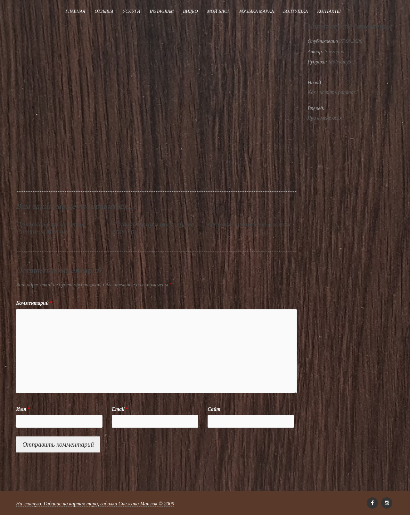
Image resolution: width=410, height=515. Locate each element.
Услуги (131, 11)
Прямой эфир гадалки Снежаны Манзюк (49, 228)
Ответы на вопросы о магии (249, 224)
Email (120, 409)
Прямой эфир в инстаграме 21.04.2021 (153, 228)
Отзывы (103, 11)
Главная (75, 11)
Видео (190, 11)
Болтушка (295, 11)
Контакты (329, 11)
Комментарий (34, 303)
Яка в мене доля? (326, 118)
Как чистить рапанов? (333, 92)
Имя (23, 409)
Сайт (214, 409)
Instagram (162, 11)
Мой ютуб (340, 61)
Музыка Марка (256, 11)
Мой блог (218, 11)
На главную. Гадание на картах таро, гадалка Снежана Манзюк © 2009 (95, 503)
